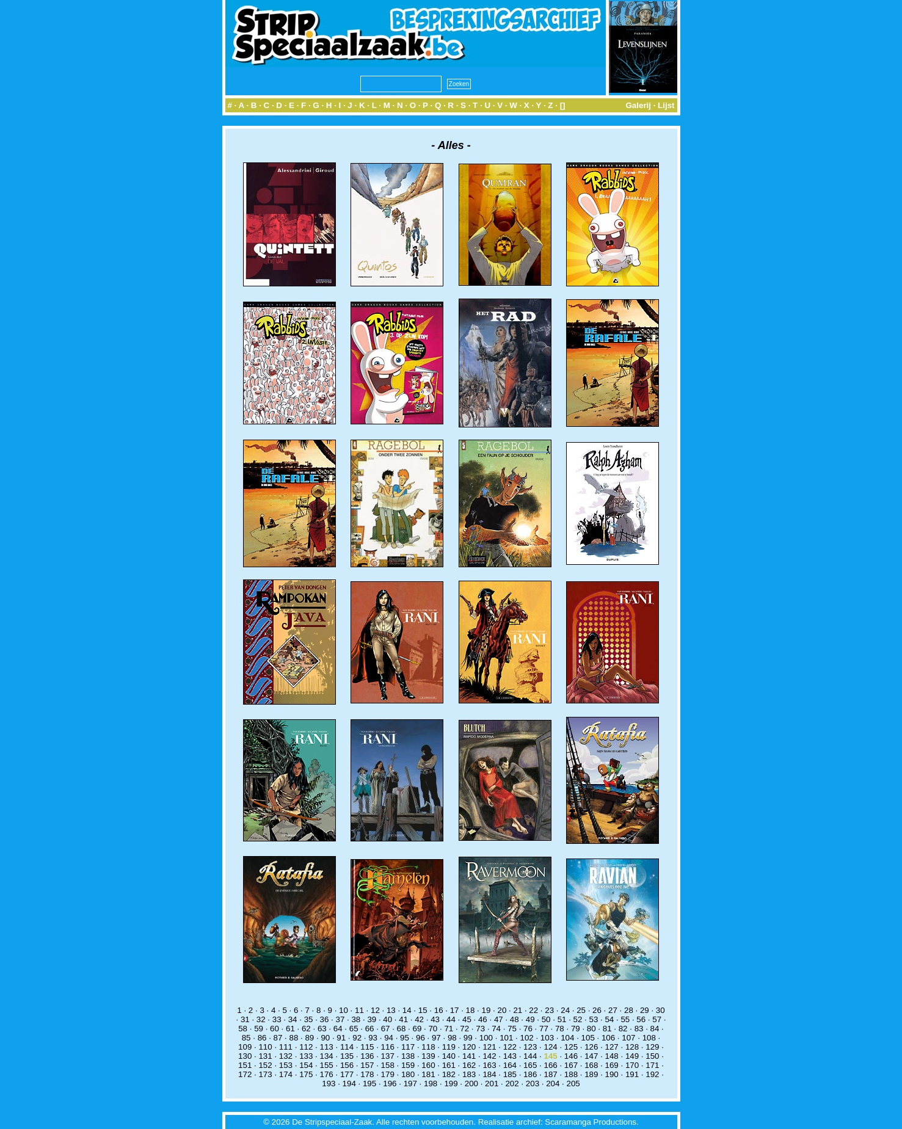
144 (530, 1056)
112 (306, 1046)
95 (404, 1037)
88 (294, 1037)
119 (449, 1046)
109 (245, 1046)
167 (571, 1065)
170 (632, 1065)
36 (324, 1019)
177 (347, 1074)
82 (623, 1028)
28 (628, 1010)
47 (498, 1019)
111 (286, 1046)
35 (308, 1019)
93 (372, 1037)
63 (322, 1028)
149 (632, 1056)
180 (408, 1074)
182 (449, 1074)
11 (359, 1010)
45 (466, 1019)
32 (261, 1019)
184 (489, 1074)
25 (581, 1010)
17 (454, 1010)
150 (652, 1056)
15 (422, 1010)
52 (578, 1019)
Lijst (666, 105)
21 (517, 1010)
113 (326, 1046)
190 (612, 1074)
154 (306, 1065)
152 (265, 1065)
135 (347, 1056)
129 (652, 1046)
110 (265, 1046)
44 (451, 1019)
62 (306, 1028)
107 (628, 1037)
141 (469, 1056)
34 (292, 1019)
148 (612, 1056)
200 (471, 1083)
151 (245, 1065)
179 (388, 1074)
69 (417, 1028)
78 (559, 1028)
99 (468, 1037)
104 (567, 1037)
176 (326, 1074)
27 (612, 1010)
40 (387, 1019)
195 (369, 1083)
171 (652, 1065)
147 (591, 1056)
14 (407, 1010)
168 (591, 1065)
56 (641, 1019)
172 (245, 1074)
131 (265, 1056)
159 (408, 1065)
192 (652, 1074)
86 (262, 1037)
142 (489, 1056)
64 (338, 1028)
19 (486, 1010)
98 (452, 1037)
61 (290, 1028)
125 (571, 1046)
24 (565, 1010)
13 (391, 1010)
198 (430, 1083)
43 (435, 1019)
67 (385, 1028)
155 (326, 1065)
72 (464, 1028)
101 (506, 1037)
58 (242, 1028)
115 (367, 1046)
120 (469, 1046)
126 (591, 1046)
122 (510, 1046)
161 (449, 1065)
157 (367, 1065)
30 (660, 1010)
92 (357, 1037)
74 (496, 1028)
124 (550, 1046)
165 (530, 1065)
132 (286, 1056)
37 (340, 1019)
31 (245, 1019)
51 (562, 1019)
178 (367, 1074)
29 (644, 1010)
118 (428, 1046)
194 (349, 1083)
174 (286, 1074)
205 (573, 1083)
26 (597, 1010)
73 (480, 1028)
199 (450, 1083)
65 (353, 1028)
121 (489, 1046)
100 (486, 1037)
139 (428, 1056)
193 (328, 1083)
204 (552, 1083)
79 (575, 1028)
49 (530, 1019)
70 (432, 1028)
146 (571, 1056)
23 (549, 1010)
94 (388, 1037)
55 (625, 1019)
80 (591, 1028)
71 (448, 1028)
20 (501, 1010)
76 (528, 1028)
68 (401, 1028)
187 (550, 1074)
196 (389, 1083)
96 (420, 1037)
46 (482, 1019)
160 (428, 1065)
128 (632, 1046)
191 (632, 1074)
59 (258, 1028)
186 (530, 1074)
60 (274, 1028)
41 (403, 1019)
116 (388, 1046)
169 (612, 1065)
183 (469, 1074)
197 (410, 1083)
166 (550, 1065)
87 (278, 1037)
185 (510, 1074)
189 (591, 1074)
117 (408, 1046)
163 (489, 1065)
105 (588, 1037)
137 (388, 1056)
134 (326, 1056)
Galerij (638, 105)
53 (593, 1019)
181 (428, 1074)
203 (532, 1083)
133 (306, 1056)
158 (388, 1065)
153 (286, 1065)
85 (246, 1037)
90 (325, 1037)
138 (408, 1056)
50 (546, 1019)
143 (510, 1056)
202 (511, 1083)
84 (655, 1028)
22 (533, 1010)
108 (649, 1037)
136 (367, 1056)
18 (470, 1010)
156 (347, 1065)
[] (563, 105)
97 (436, 1037)
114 (347, 1046)
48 (514, 1019)
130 (245, 1056)
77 (543, 1028)
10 (343, 1010)
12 (375, 1010)
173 (265, 1074)
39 (371, 1019)
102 (526, 1037)
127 (612, 1046)
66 (369, 1028)
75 (512, 1028)
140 (449, 1056)
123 (530, 1046)
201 (491, 1083)
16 (438, 1010)
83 (639, 1028)
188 (571, 1074)
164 (510, 1065)
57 (656, 1019)
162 (469, 1065)
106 (608, 1037)
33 (277, 1019)
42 (419, 1019)
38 (355, 1019)
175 (306, 1074)
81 (607, 1028)
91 (341, 1037)
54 (609, 1019)
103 (547, 1037)
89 (309, 1037)
